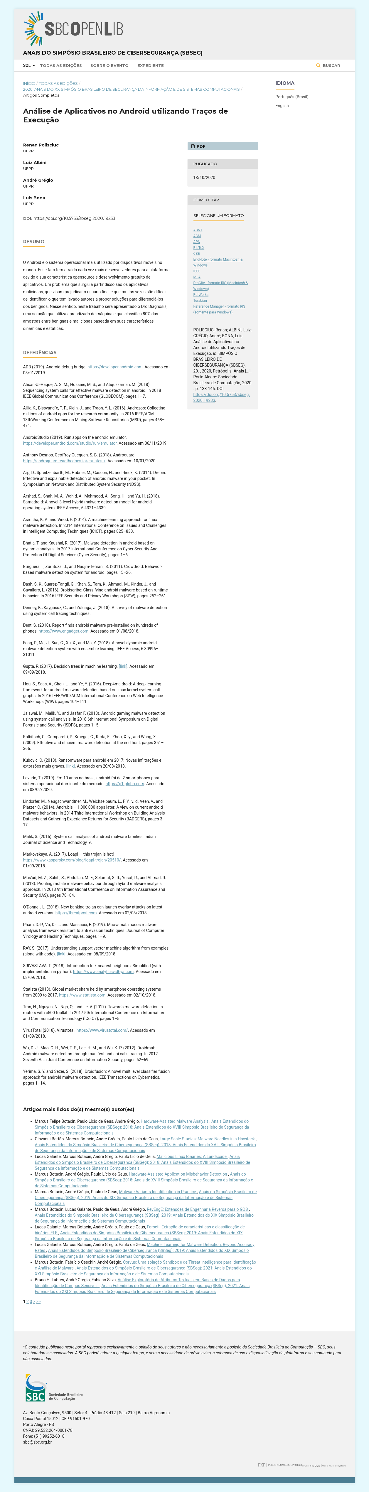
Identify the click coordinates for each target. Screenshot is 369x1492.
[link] (123, 666)
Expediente (150, 65)
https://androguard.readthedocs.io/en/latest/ (64, 460)
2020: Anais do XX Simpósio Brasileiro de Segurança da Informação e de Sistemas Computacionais (131, 89)
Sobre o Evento (109, 65)
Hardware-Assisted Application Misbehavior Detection (178, 1174)
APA (196, 242)
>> (38, 1301)
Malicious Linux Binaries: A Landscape (192, 1156)
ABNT (198, 230)
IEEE (196, 271)
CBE (196, 254)
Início (29, 83)
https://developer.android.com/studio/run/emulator (70, 443)
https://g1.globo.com (125, 783)
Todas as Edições (61, 65)
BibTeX (199, 248)
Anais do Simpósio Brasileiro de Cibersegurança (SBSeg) (113, 53)
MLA (197, 277)
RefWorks (201, 295)
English (282, 105)
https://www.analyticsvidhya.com (103, 971)
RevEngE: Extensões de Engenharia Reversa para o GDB (198, 1209)
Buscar (331, 65)
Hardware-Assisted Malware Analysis (175, 1121)
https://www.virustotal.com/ (102, 1030)
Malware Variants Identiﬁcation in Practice (158, 1191)
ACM (197, 236)
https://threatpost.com (76, 913)
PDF (200, 146)
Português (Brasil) (292, 97)
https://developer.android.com (114, 367)
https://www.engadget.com (63, 631)
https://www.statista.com (82, 995)
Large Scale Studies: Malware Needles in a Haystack (208, 1139)
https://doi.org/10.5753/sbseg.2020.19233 (74, 218)
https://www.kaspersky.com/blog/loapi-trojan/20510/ (72, 860)
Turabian (200, 301)
